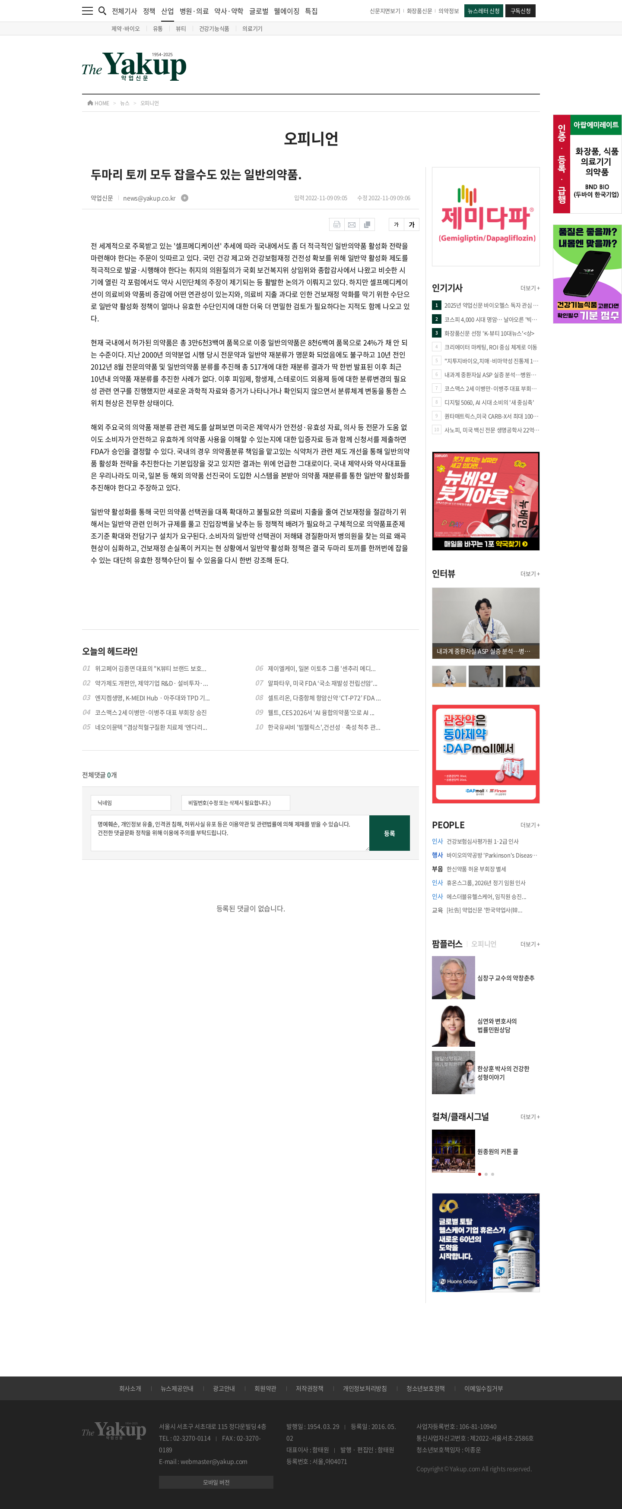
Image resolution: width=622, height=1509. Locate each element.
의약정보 (448, 10)
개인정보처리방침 (365, 1388)
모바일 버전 (216, 1482)
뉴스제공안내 (177, 1388)
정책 (149, 11)
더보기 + (530, 288)
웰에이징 (286, 11)
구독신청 (521, 10)
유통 (158, 28)
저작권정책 (310, 1388)
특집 (311, 11)
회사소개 (130, 1388)
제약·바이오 (125, 28)
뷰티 (181, 28)
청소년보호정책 (425, 1388)
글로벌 (258, 11)
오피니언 (149, 103)
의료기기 (252, 28)
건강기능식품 (214, 28)
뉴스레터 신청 (483, 10)
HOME (98, 103)
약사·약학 (229, 11)
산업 (167, 14)
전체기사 (124, 11)
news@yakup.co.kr (155, 197)
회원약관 (265, 1388)
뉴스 (125, 103)
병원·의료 (194, 11)
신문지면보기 (385, 10)
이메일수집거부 (483, 1388)
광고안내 (224, 1388)
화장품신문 (419, 10)
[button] (479, 1174)
